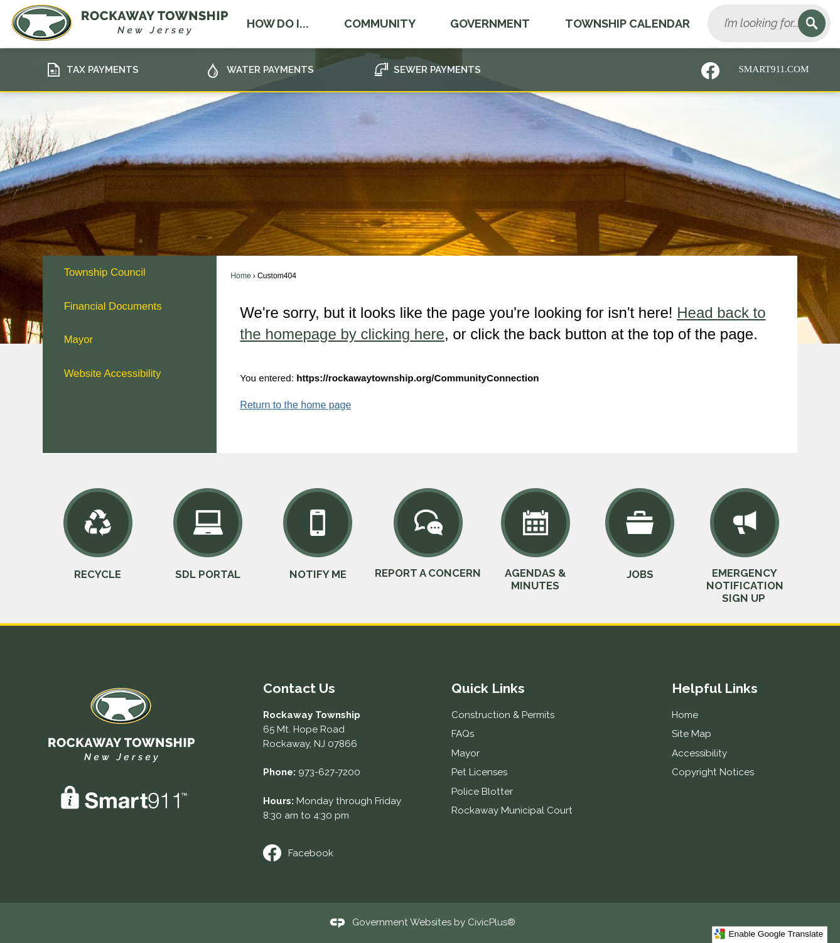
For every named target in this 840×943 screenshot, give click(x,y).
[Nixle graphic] (710, 70)
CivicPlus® (491, 922)
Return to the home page (295, 405)
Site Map (691, 733)
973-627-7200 (329, 772)
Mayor (78, 340)
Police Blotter (482, 791)
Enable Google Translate (769, 934)
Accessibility (699, 753)
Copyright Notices (713, 772)
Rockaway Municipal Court (512, 810)
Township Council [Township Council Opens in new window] (105, 272)
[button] (812, 23)
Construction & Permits (502, 715)
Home (240, 275)
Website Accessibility (112, 373)
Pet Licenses (479, 772)
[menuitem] (129, 272)
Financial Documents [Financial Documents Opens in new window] (113, 306)
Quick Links (488, 688)
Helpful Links (715, 688)
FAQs (462, 733)
